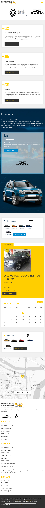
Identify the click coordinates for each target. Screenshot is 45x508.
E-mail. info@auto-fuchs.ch (9, 491)
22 (35, 319)
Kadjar (21, 341)
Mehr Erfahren (12, 44)
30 (40, 322)
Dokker (29, 226)
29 (35, 322)
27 (23, 322)
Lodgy (22, 226)
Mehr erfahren (11, 100)
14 (29, 316)
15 (35, 316)
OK (42, 499)
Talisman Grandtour (30, 341)
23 (40, 319)
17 (4, 319)
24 (4, 322)
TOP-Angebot (7, 244)
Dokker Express (8, 232)
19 (16, 319)
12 (16, 316)
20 (23, 319)
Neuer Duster (14, 226)
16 (40, 316)
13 (23, 316)
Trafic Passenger (8, 347)
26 (16, 322)
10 (4, 316)
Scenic (7, 341)
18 (11, 319)
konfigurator (19, 234)
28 (29, 322)
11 (11, 316)
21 (29, 319)
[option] (22, 12)
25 (11, 322)
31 (4, 325)
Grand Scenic (14, 341)
